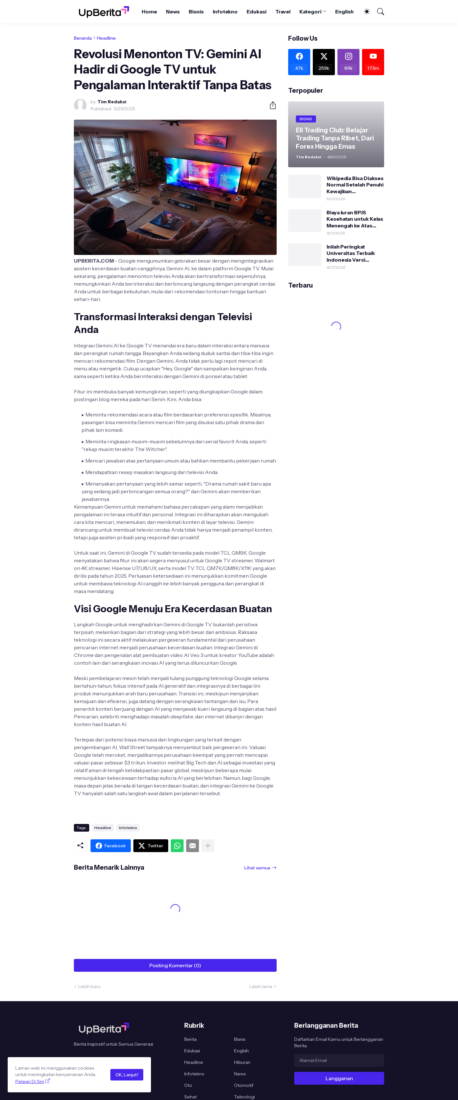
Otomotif (243, 1085)
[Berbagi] (270, 105)
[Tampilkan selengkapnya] (207, 845)
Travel (283, 11)
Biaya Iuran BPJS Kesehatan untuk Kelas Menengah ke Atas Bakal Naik (355, 219)
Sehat (190, 1097)
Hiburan (242, 1062)
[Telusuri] (377, 11)
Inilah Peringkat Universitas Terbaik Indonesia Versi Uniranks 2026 (351, 253)
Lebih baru (89, 986)
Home (149, 11)
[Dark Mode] (363, 11)
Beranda (83, 38)
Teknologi (244, 1097)
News (173, 11)
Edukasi (256, 11)
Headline (106, 38)
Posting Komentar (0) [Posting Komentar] (175, 965)
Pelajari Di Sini (29, 1081)
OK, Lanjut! (126, 1075)
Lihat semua (257, 868)
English (344, 11)
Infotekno (225, 11)
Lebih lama (260, 986)
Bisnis (196, 11)
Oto (188, 1085)
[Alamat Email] (339, 1060)
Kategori (310, 11)
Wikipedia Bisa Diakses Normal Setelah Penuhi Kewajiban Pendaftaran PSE (355, 184)
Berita (190, 1039)
